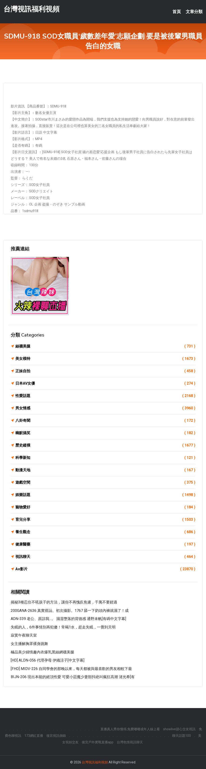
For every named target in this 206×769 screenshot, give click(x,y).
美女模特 (105, 358)
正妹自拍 (105, 371)
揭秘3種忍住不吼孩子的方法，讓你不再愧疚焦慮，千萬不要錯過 (64, 602)
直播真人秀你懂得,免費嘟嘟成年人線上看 (130, 729)
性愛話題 (105, 396)
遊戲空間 (105, 482)
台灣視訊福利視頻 (31, 9)
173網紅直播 (33, 735)
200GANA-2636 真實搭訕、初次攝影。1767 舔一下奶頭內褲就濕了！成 (70, 610)
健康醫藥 (105, 544)
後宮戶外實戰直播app (97, 742)
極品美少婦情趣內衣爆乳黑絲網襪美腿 (42, 652)
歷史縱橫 (105, 445)
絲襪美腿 (105, 346)
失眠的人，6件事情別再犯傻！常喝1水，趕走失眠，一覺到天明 (63, 627)
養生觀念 (105, 532)
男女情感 (105, 408)
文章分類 (194, 11)
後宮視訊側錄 (56, 735)
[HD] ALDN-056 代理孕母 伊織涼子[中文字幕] (47, 660)
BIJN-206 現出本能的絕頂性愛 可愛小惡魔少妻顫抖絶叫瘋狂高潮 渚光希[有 (73, 677)
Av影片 (105, 569)
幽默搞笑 (105, 433)
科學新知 (105, 457)
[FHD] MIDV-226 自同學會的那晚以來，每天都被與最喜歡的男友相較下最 (71, 668)
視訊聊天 (105, 556)
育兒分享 (105, 519)
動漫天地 (105, 470)
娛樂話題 (105, 495)
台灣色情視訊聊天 (130, 742)
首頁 (176, 11)
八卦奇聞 (105, 420)
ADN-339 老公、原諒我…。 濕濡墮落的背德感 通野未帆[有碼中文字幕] (68, 619)
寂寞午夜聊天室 (24, 635)
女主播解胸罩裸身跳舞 (29, 643)
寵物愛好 (105, 507)
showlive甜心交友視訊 (179, 729)
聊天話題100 (181, 735)
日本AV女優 (105, 383)
